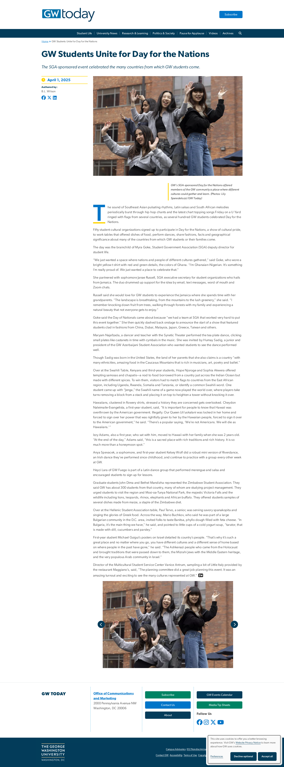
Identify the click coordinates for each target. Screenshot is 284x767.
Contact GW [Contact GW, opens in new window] (162, 755)
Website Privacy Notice (248, 742)
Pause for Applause (192, 33)
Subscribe (231, 14)
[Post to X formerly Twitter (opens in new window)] (49, 98)
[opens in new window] (200, 725)
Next (234, 624)
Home (45, 41)
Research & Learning (135, 33)
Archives (228, 33)
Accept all (267, 756)
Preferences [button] (216, 756)
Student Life (84, 33)
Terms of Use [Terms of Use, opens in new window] (190, 755)
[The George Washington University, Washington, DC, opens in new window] (53, 752)
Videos (213, 33)
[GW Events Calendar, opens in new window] (219, 694)
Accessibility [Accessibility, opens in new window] (176, 755)
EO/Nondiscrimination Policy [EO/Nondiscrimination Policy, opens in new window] (202, 749)
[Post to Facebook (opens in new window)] (44, 98)
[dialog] (244, 749)
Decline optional (243, 756)
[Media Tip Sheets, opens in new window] (219, 705)
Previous (101, 624)
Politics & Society (164, 33)
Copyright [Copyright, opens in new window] (203, 755)
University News (107, 33)
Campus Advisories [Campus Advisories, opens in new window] (176, 749)
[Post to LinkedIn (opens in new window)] (54, 98)
